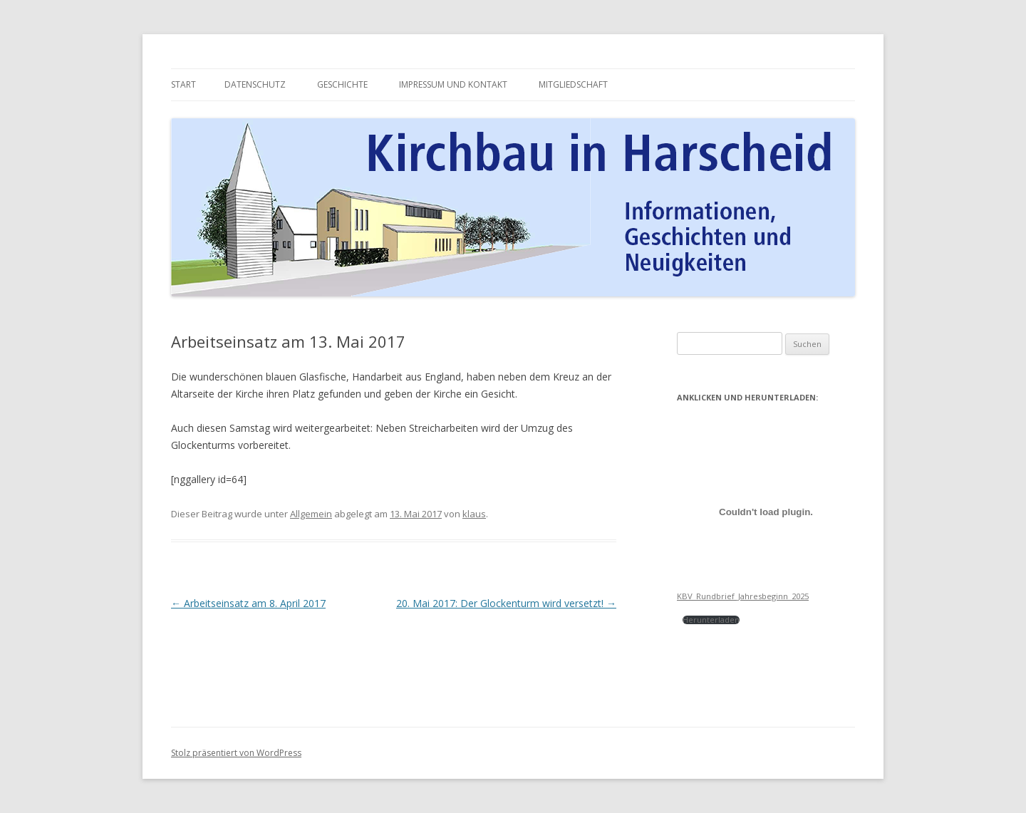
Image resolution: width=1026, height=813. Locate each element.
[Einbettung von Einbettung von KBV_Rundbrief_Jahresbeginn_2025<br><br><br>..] (766, 511)
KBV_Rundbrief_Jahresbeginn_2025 (743, 596)
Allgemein (311, 513)
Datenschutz (255, 84)
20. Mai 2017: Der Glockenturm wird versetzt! (506, 603)
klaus (474, 513)
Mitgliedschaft (573, 84)
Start (183, 84)
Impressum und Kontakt (453, 84)
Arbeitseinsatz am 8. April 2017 (248, 603)
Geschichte (342, 84)
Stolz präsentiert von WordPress (236, 753)
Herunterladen (711, 619)
